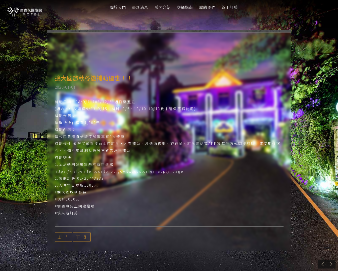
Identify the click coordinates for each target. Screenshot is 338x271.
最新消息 (140, 7)
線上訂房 (230, 7)
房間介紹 (162, 7)
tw (328, 7)
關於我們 (118, 7)
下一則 (82, 237)
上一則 (63, 237)
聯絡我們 (207, 7)
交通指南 (185, 7)
